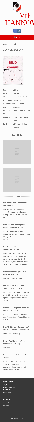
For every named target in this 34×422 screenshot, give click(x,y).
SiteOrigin (20, 418)
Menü (17, 37)
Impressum (6, 405)
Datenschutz (6, 402)
